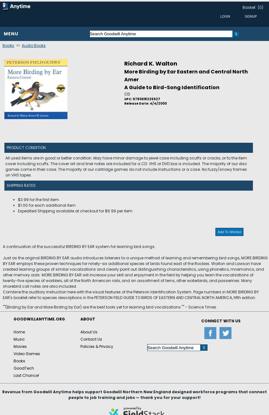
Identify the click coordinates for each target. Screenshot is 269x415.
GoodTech (24, 368)
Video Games (27, 353)
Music (19, 339)
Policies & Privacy (96, 346)
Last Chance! (26, 375)
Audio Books (34, 45)
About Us (88, 332)
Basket (249, 7)
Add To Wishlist (229, 232)
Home (19, 332)
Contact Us (91, 339)
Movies (20, 346)
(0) (260, 7)
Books (8, 45)
